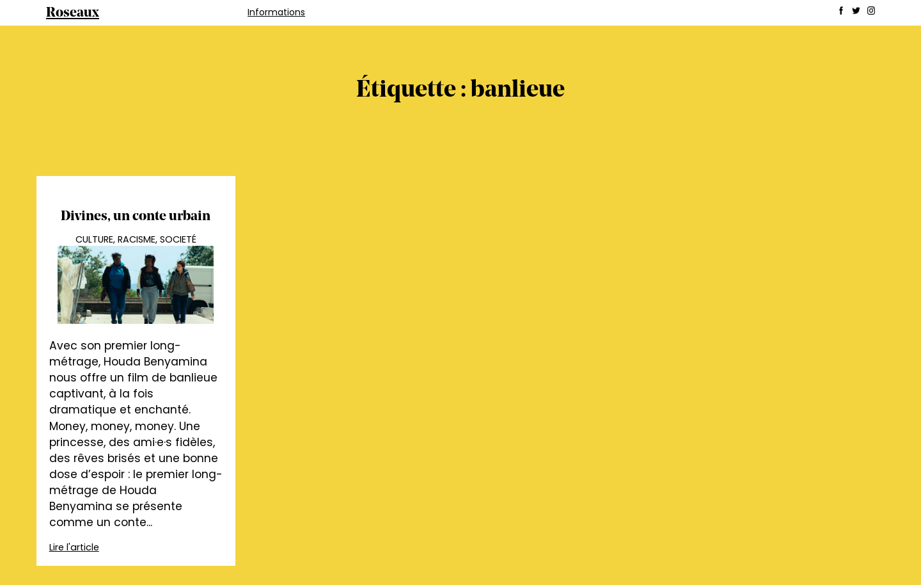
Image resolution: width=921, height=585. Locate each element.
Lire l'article (74, 547)
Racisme (136, 239)
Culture (94, 239)
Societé (178, 239)
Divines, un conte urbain (135, 216)
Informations (276, 12)
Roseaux (72, 13)
